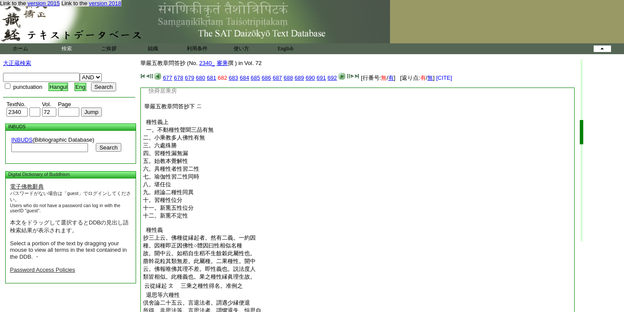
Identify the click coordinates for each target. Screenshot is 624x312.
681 (211, 78)
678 (178, 78)
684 (244, 78)
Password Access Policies (42, 269)
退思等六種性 (161, 295)
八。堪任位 (157, 184)
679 (190, 78)
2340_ (207, 63)
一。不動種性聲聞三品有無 (178, 130)
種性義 (153, 230)
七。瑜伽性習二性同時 (171, 176)
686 (266, 78)
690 (310, 78)
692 (332, 78)
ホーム (20, 49)
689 (299, 78)
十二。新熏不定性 (165, 215)
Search (108, 147)
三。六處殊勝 (160, 145)
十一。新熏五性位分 (168, 208)
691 (321, 78)
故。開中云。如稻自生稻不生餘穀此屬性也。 (199, 253)
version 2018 (105, 3)
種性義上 (156, 122)
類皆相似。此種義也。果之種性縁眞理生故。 (199, 276)
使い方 (241, 49)
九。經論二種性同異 (168, 192)
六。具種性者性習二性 (171, 169)
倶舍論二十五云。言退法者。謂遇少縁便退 (196, 302)
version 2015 (44, 3)
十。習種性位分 (162, 200)
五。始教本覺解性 (165, 161)
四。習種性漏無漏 (165, 153)
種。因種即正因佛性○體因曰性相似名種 (192, 245)
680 (200, 78)
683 (233, 78)
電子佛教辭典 (27, 186)
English (286, 49)
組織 (153, 49)
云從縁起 (155, 286)
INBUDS (21, 139)
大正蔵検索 (17, 63)
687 (277, 78)
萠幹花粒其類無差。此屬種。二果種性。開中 (199, 261)
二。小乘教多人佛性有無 (174, 137)
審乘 (222, 63)
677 (167, 78)
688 (288, 78)
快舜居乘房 (162, 91)
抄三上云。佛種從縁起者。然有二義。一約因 (199, 237)
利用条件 (197, 49)
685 (255, 78)
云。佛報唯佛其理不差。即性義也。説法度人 (199, 269)
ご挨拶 (109, 49)
